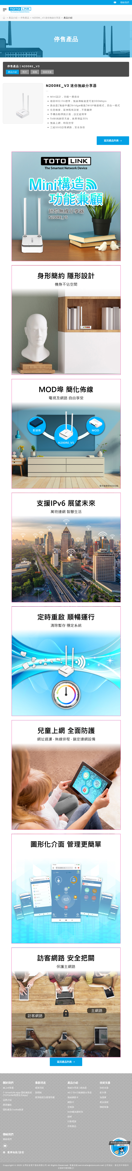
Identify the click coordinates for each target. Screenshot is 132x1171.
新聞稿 (38, 1092)
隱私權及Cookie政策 (13, 1109)
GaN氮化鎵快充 (75, 1111)
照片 (25, 71)
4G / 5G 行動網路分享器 (80, 1092)
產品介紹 (13, 17)
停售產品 (24, 17)
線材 (70, 1116)
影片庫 (103, 1092)
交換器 (71, 1106)
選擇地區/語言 (13, 1152)
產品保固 (104, 1102)
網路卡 (71, 1102)
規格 (35, 71)
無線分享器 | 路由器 (77, 1087)
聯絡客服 (104, 1106)
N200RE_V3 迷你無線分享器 (46, 17)
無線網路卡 (73, 1097)
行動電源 (72, 1121)
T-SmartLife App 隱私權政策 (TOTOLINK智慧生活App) (17, 1094)
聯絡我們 (124, 2)
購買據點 (7, 1104)
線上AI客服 (8, 1087)
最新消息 (39, 1087)
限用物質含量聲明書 (45, 1097)
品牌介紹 (7, 1099)
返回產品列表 (111, 140)
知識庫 (103, 1097)
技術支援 (47, 71)
